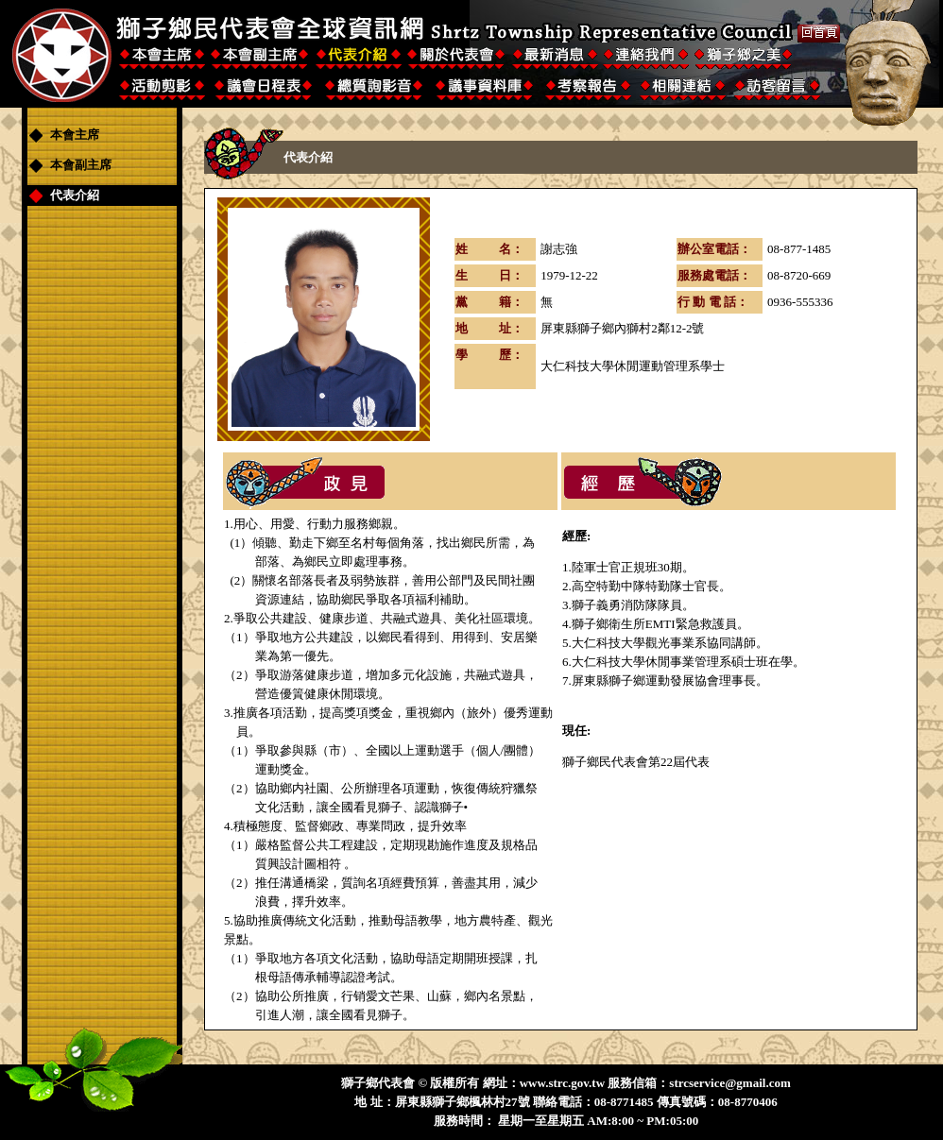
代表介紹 (74, 195)
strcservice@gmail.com (729, 1083)
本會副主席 (80, 165)
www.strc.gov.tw (562, 1083)
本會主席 (74, 135)
